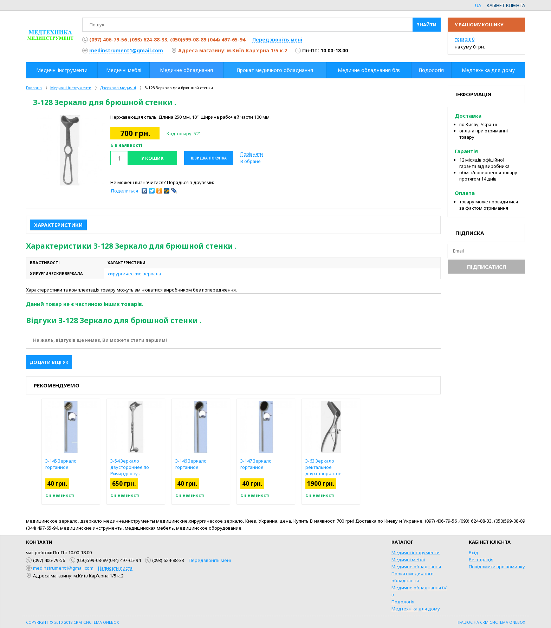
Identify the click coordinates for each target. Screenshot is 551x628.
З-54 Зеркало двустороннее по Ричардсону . (129, 467)
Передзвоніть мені (277, 39)
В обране (250, 161)
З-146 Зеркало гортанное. (191, 464)
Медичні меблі (408, 559)
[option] (70, 150)
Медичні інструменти (415, 552)
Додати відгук (49, 362)
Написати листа (115, 568)
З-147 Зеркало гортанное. (256, 464)
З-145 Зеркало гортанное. (61, 464)
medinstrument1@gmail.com (126, 50)
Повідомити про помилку (497, 566)
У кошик (152, 158)
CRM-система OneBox (96, 622)
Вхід (473, 552)
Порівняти (251, 154)
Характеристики (58, 224)
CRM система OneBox (502, 622)
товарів (464, 39)
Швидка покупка (209, 158)
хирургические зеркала (134, 273)
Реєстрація (481, 559)
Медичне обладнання (416, 566)
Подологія (402, 601)
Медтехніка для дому (415, 609)
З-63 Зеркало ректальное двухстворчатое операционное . (323, 470)
